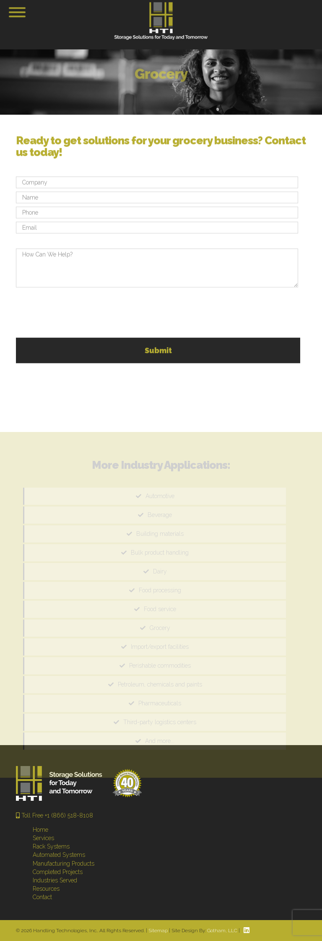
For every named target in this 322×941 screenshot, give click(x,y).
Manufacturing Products (63, 863)
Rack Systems (51, 846)
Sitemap (158, 930)
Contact (42, 897)
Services (43, 838)
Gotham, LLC (222, 930)
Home (40, 829)
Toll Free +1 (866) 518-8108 (54, 815)
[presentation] (79, 314)
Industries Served (55, 880)
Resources (46, 888)
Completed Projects (58, 872)
